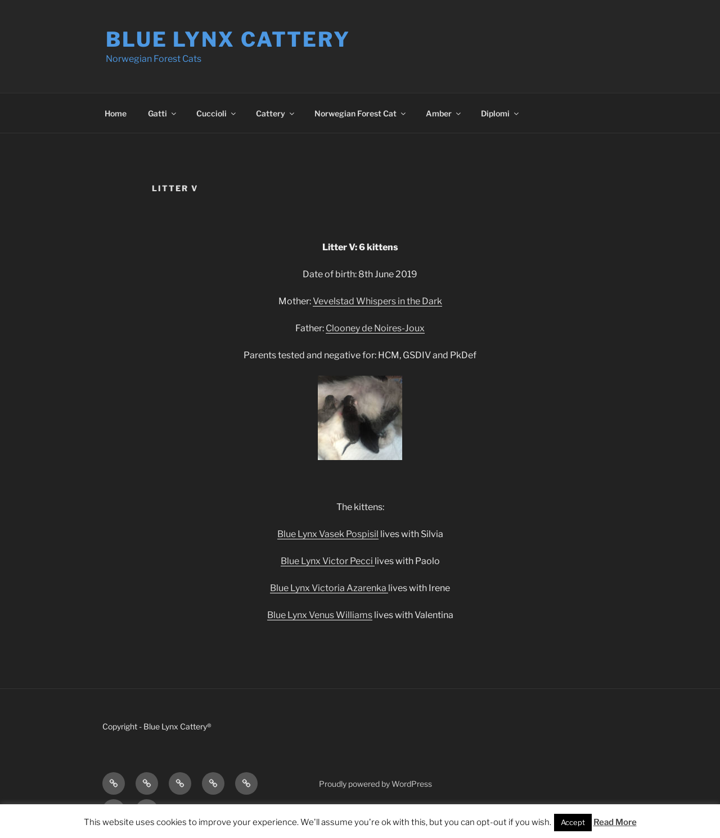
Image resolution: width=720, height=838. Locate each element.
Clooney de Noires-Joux (375, 328)
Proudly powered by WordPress (375, 784)
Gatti (163, 113)
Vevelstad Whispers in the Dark (377, 301)
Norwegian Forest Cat (360, 113)
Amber (444, 113)
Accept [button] (573, 822)
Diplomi (500, 113)
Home (116, 113)
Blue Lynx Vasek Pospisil (328, 534)
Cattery (276, 113)
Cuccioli (216, 113)
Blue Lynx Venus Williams (319, 615)
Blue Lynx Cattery (228, 39)
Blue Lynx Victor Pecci (328, 561)
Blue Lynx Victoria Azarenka (329, 588)
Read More (615, 822)
